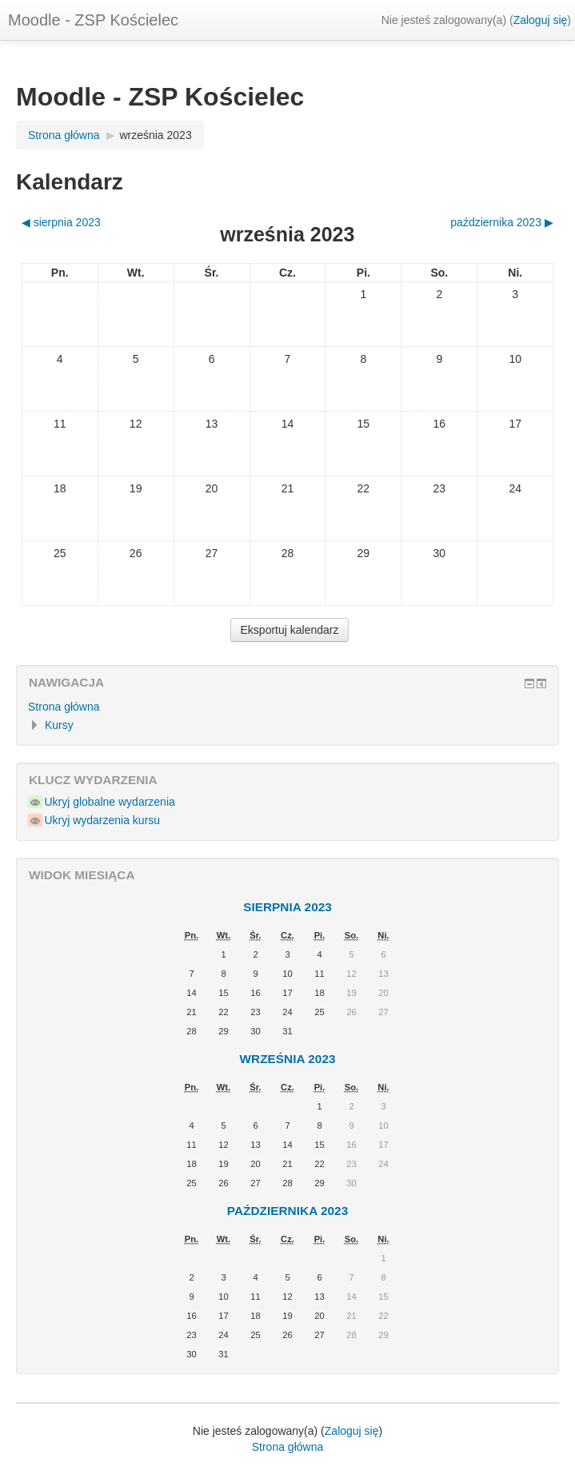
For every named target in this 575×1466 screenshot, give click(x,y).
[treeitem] (287, 707)
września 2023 (155, 135)
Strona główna (64, 706)
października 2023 (287, 1210)
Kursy (59, 725)
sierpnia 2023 (287, 907)
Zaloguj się (540, 20)
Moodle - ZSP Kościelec (93, 20)
